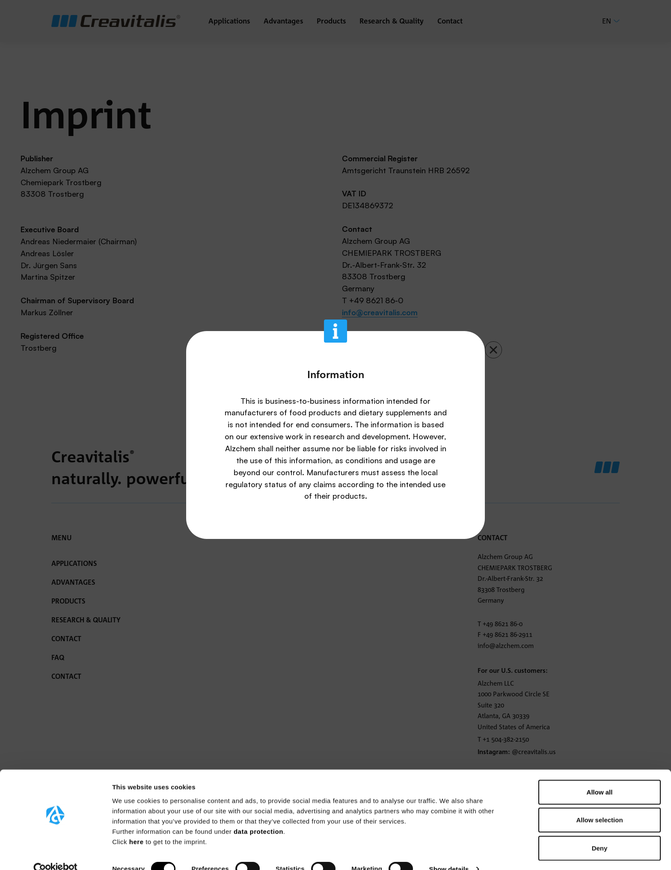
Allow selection (599, 804)
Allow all (600, 775)
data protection (258, 815)
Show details (449, 853)
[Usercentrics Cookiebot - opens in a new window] (55, 853)
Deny (600, 831)
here (137, 825)
